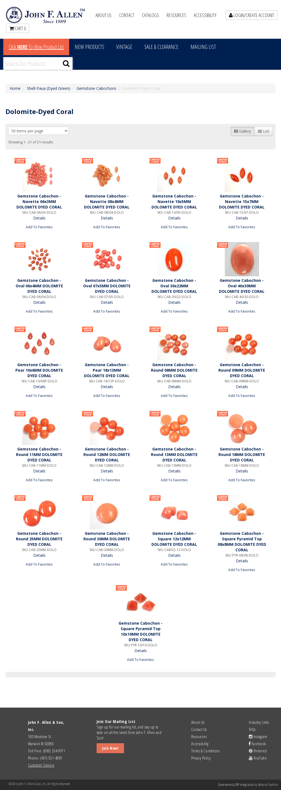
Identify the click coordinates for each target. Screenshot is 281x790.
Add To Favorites (39, 227)
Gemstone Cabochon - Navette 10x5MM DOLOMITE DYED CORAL (174, 201)
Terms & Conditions (205, 750)
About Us (103, 15)
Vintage (124, 47)
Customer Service (41, 765)
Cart (17, 28)
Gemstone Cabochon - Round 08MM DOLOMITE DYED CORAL (174, 370)
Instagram (258, 736)
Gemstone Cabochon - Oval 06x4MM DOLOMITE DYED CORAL (39, 286)
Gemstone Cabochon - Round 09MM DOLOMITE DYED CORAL (241, 370)
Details (39, 218)
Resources (176, 15)
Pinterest (258, 750)
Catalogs (150, 15)
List (263, 131)
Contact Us (199, 729)
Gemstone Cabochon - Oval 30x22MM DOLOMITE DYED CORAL (174, 286)
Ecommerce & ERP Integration (236, 784)
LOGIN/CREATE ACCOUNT (251, 15)
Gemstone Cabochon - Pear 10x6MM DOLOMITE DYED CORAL (39, 370)
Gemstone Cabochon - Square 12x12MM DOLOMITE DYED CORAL (174, 539)
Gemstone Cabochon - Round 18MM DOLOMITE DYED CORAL (241, 454)
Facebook (257, 743)
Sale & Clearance (161, 47)
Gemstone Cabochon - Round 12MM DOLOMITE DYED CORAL (106, 454)
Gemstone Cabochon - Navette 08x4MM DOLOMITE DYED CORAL (107, 201)
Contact (126, 15)
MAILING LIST (203, 47)
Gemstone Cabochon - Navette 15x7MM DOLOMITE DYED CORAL (242, 201)
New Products (89, 47)
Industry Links (259, 722)
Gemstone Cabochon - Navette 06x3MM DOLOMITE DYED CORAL (39, 201)
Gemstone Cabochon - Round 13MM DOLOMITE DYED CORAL (174, 454)
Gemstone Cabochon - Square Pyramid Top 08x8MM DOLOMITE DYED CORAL (242, 541)
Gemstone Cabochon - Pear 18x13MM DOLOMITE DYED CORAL (107, 370)
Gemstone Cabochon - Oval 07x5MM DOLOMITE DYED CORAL (107, 286)
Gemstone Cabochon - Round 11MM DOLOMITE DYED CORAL (39, 454)
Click (36, 47)
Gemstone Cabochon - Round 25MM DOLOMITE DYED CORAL (39, 539)
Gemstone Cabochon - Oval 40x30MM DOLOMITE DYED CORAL (242, 286)
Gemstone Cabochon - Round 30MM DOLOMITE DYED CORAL (106, 539)
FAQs (252, 729)
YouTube (258, 758)
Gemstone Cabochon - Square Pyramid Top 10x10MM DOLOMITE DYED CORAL (140, 631)
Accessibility (205, 15)
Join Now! (110, 748)
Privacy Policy (201, 758)
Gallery (242, 131)
